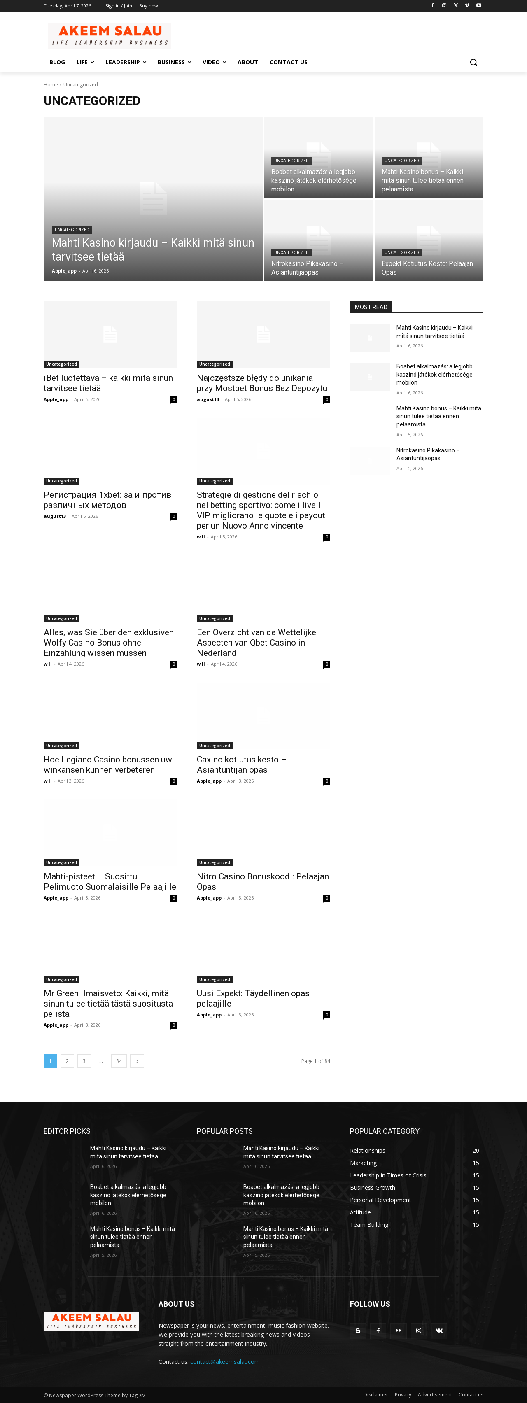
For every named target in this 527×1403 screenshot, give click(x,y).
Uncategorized (72, 230)
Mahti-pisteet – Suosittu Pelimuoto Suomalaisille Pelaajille (110, 882)
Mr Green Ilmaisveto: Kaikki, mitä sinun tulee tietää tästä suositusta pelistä (108, 1003)
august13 (208, 399)
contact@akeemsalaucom (225, 1362)
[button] (473, 62)
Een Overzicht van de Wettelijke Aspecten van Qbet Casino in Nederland (256, 642)
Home (51, 84)
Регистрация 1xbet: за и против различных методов (107, 500)
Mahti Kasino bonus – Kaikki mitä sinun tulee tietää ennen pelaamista (438, 416)
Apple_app (56, 399)
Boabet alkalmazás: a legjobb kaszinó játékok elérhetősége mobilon (434, 374)
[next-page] (137, 1061)
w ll (201, 537)
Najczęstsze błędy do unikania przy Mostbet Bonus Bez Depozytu (262, 383)
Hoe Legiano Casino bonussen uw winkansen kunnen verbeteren (108, 765)
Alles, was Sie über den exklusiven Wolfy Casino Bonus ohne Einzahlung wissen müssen (109, 642)
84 (119, 1061)
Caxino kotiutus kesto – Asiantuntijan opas (242, 765)
